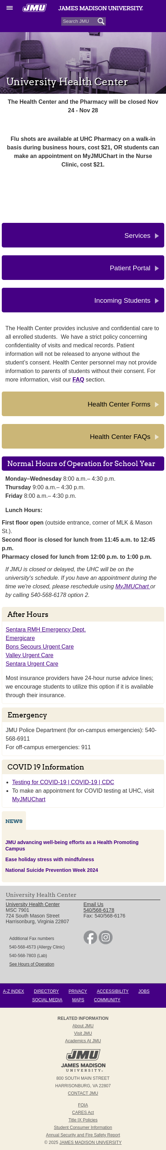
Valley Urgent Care (29, 655)
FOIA (83, 1105)
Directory (46, 991)
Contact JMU (83, 1093)
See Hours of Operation (31, 964)
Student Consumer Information (83, 1127)
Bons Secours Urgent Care (40, 647)
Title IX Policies (83, 1120)
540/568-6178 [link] (98, 910)
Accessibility (113, 991)
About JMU (82, 1025)
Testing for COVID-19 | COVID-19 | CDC (63, 782)
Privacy (78, 991)
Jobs (143, 991)
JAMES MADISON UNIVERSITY (90, 1142)
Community (107, 999)
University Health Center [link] (33, 904)
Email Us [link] (93, 904)
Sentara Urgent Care (32, 664)
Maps (78, 999)
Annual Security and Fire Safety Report (83, 1135)
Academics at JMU (83, 1040)
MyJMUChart (132, 586)
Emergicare (20, 638)
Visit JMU (83, 1033)
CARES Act (83, 1112)
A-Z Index (13, 991)
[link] (90, 942)
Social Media (47, 999)
